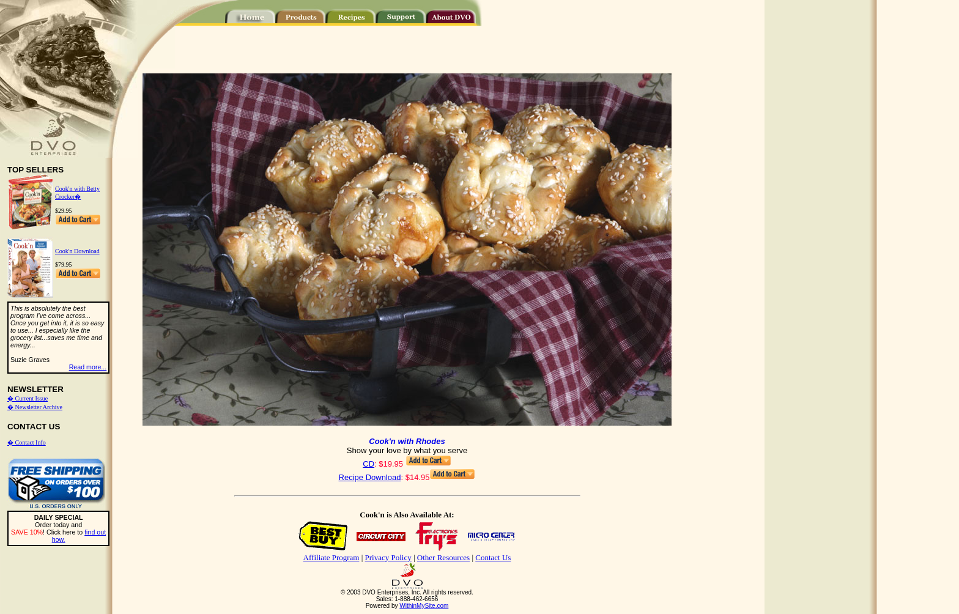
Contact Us (493, 557)
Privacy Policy (388, 557)
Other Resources (443, 557)
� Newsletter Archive (34, 407)
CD (368, 463)
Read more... (88, 367)
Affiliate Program (331, 557)
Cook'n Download (77, 251)
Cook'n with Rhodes (407, 441)
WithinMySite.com (423, 605)
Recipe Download (370, 477)
